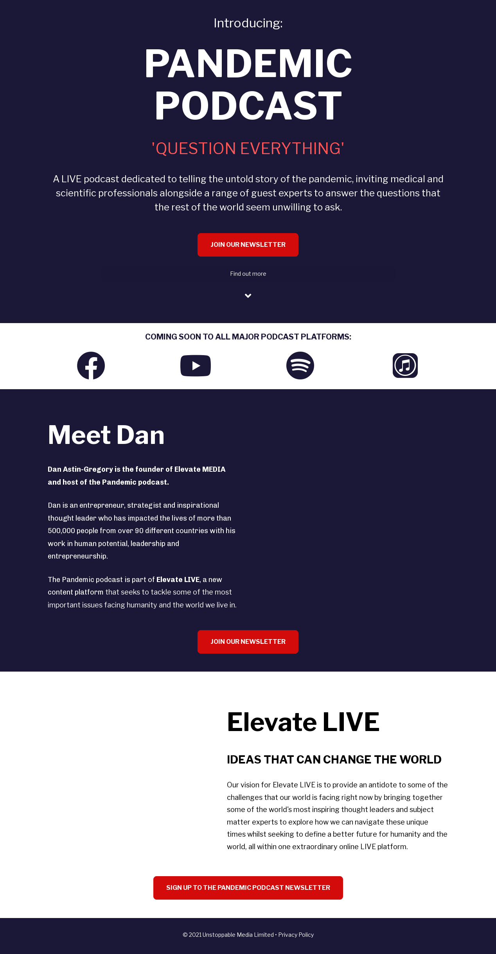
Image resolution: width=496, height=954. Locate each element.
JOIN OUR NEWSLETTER (248, 244)
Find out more (248, 273)
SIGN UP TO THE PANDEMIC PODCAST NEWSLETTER (248, 887)
